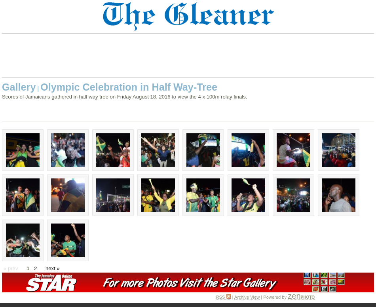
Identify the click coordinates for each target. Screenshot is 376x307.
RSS (223, 297)
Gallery (19, 87)
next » (53, 268)
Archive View (247, 297)
